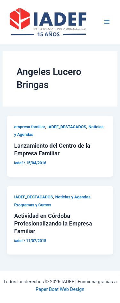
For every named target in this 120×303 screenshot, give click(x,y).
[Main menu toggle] (107, 22)
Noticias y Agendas (73, 197)
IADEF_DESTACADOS (66, 126)
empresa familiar (29, 126)
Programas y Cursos (32, 205)
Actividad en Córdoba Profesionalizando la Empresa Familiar (53, 223)
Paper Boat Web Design (60, 289)
